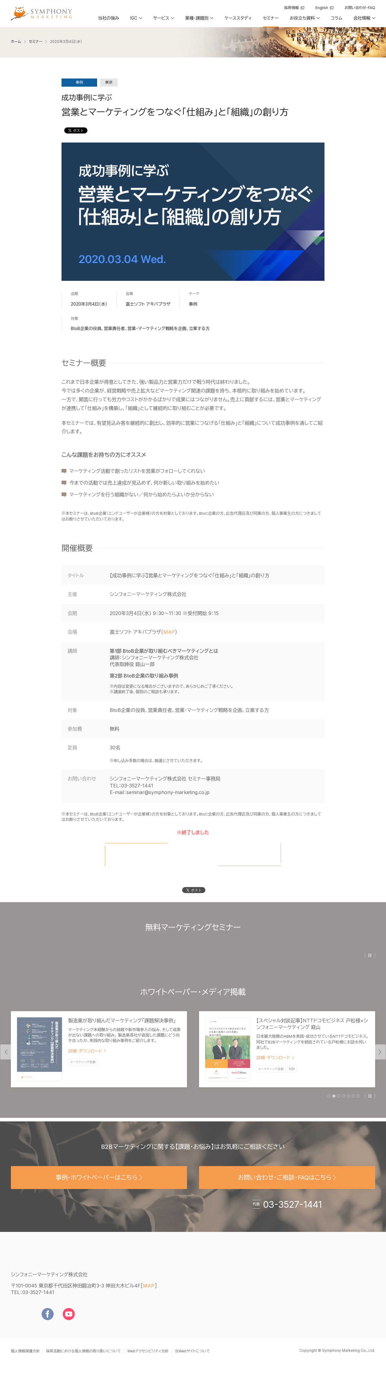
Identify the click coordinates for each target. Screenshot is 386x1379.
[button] (135, 20)
